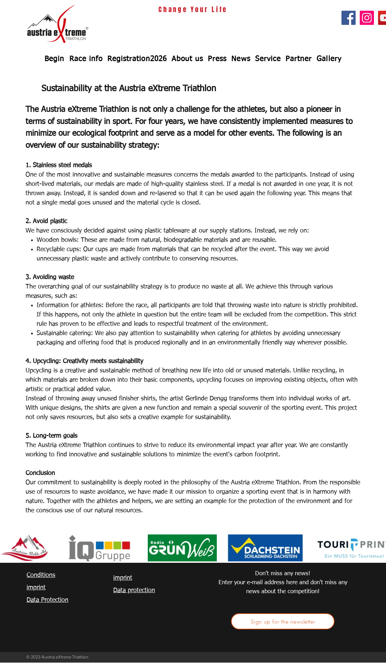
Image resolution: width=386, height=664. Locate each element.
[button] (86, 59)
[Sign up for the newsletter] (283, 621)
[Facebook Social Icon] (348, 18)
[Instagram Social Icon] (367, 18)
